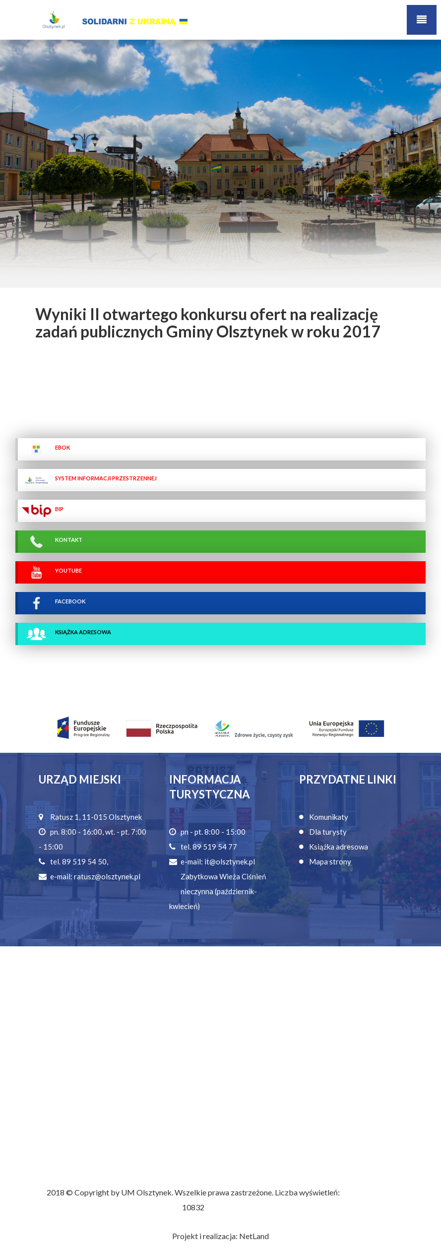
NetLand (254, 1236)
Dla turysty (328, 831)
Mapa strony (330, 861)
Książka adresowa (338, 846)
